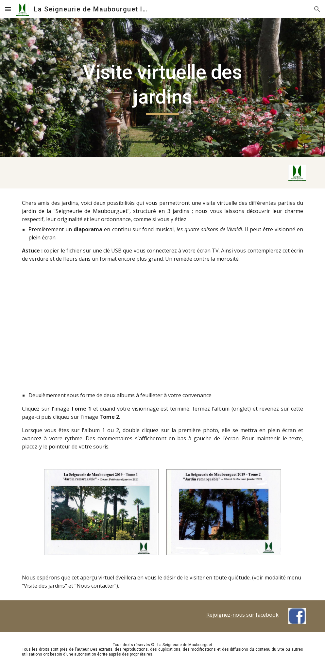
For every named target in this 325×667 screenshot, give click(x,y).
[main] (162, 87)
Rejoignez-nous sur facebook (242, 614)
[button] (8, 9)
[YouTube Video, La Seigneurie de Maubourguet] (162, 334)
